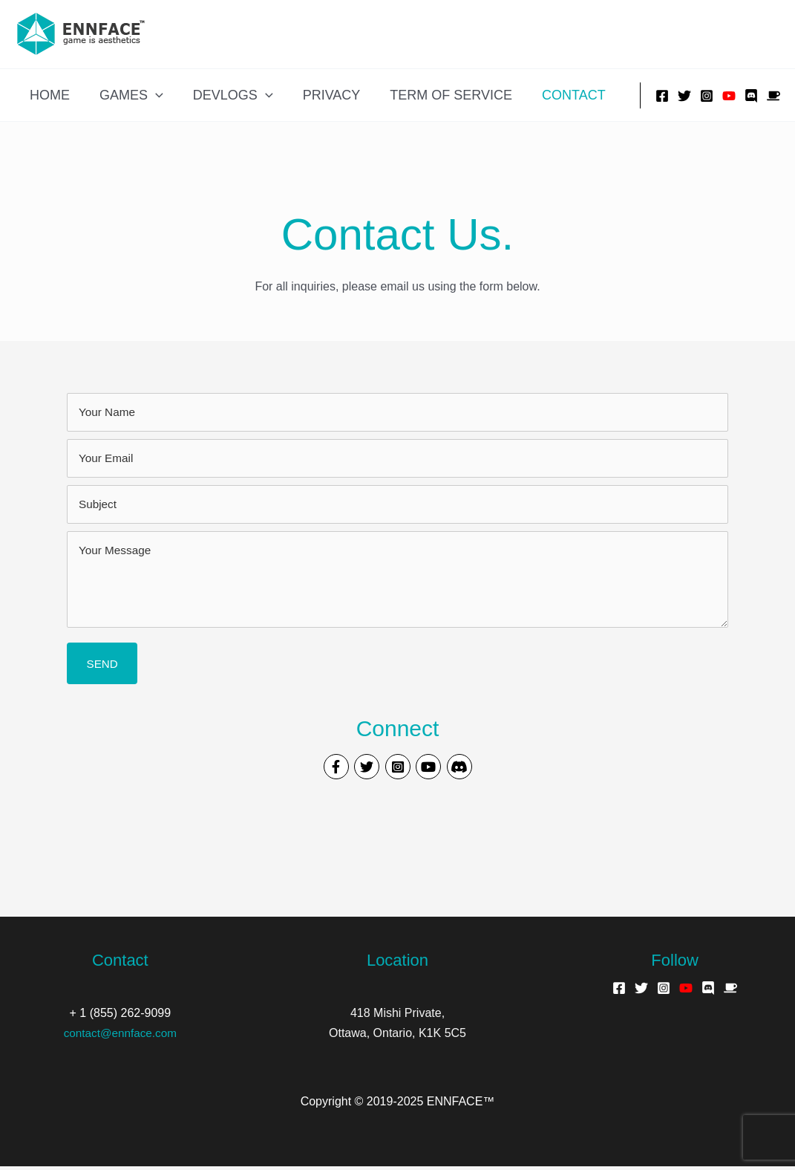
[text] (397, 412)
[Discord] (751, 96)
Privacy (321, 95)
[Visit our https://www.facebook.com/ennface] (325, 770)
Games (127, 95)
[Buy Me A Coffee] (773, 96)
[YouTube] (729, 96)
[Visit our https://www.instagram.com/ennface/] (397, 770)
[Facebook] (662, 96)
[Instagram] (706, 96)
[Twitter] (684, 96)
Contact (557, 95)
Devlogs (226, 95)
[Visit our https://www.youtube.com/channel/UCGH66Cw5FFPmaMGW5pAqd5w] (434, 770)
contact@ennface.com (120, 1036)
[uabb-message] (397, 579)
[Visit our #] (470, 770)
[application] (151, 95)
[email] (397, 458)
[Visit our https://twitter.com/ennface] (361, 770)
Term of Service (437, 95)
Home (48, 95)
